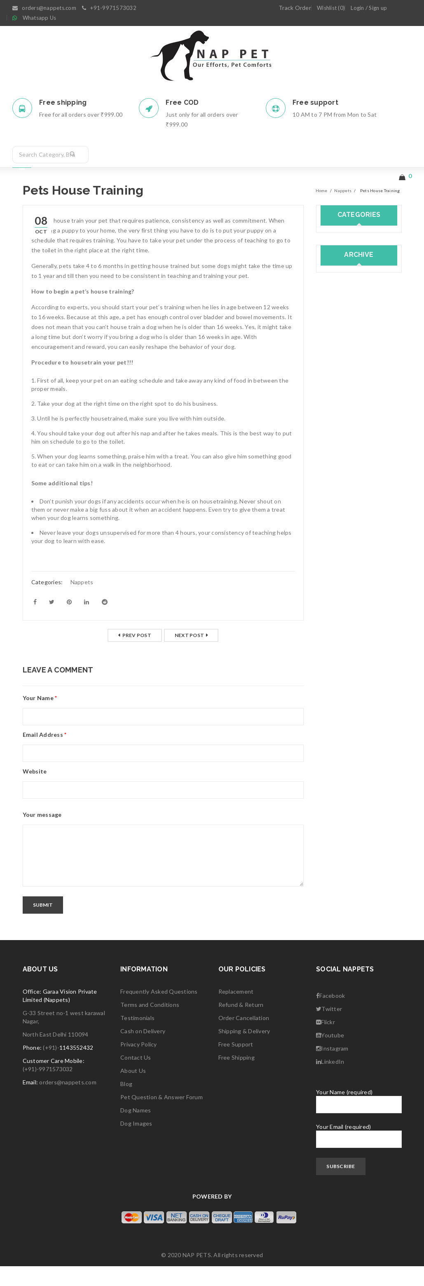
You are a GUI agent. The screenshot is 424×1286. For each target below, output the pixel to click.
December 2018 (342, 688)
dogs (327, 290)
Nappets (342, 210)
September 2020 (343, 519)
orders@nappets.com (67, 1101)
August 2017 (338, 806)
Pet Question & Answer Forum (161, 1116)
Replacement (236, 1011)
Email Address (45, 754)
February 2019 (340, 654)
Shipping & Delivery (244, 1050)
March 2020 (336, 553)
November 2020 (342, 485)
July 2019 (333, 620)
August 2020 (338, 536)
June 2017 (334, 823)
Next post (189, 655)
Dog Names (135, 1129)
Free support (315, 102)
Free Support (235, 1063)
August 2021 (338, 384)
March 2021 (336, 417)
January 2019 (338, 671)
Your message (42, 834)
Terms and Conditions (149, 1024)
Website (35, 791)
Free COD (182, 102)
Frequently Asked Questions (159, 1011)
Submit (43, 925)
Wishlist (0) (331, 8)
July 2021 (333, 400)
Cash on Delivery (142, 1050)
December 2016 (342, 891)
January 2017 (338, 874)
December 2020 (342, 468)
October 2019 (339, 570)
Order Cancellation (243, 1037)
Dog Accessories (343, 273)
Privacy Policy (138, 1063)
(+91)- (51, 1067)
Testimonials (137, 1037)
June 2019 (334, 637)
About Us (133, 1090)
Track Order (295, 7)
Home (322, 210)
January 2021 (338, 451)
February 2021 (340, 434)
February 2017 (340, 857)
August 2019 (338, 603)
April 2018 (334, 739)
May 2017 (334, 840)
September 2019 (343, 586)
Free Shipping (236, 1077)
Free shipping (63, 102)
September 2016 (343, 908)
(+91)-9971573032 (48, 1088)
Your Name (40, 717)
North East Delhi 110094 (56, 1054)
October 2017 (339, 772)
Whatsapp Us (39, 17)
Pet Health (335, 324)
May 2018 (334, 722)
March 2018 (336, 755)
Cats (327, 257)
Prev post (136, 655)
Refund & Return (241, 1024)
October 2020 (339, 502)
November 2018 (342, 705)
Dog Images (136, 1143)
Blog (126, 1103)
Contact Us (135, 1077)
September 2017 (343, 789)
